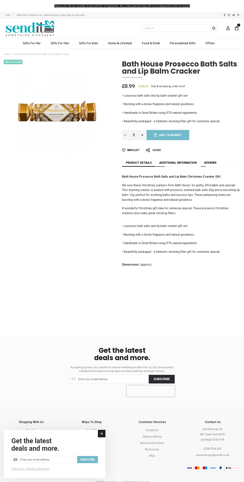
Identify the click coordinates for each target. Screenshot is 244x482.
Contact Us (152, 430)
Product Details (139, 162)
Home (7, 54)
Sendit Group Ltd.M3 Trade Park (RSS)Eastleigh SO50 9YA (212, 434)
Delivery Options (152, 436)
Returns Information (152, 443)
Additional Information (178, 162)
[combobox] (179, 28)
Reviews (210, 162)
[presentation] (151, 391)
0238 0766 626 (212, 448)
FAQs (152, 455)
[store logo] (30, 28)
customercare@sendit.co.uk (212, 455)
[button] (9, 15)
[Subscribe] (162, 379)
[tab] (139, 163)
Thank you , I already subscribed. (30, 468)
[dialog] (54, 454)
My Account (152, 449)
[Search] (213, 28)
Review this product (133, 77)
